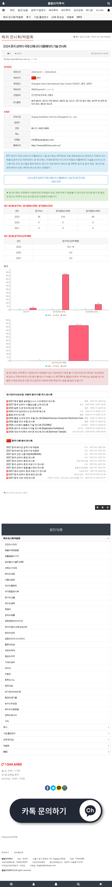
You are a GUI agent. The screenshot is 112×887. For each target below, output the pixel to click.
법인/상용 (23, 10)
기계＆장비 (10, 662)
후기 (28, 17)
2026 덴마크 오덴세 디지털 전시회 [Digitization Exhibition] (35, 428)
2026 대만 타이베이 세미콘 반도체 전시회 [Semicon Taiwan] (36, 431)
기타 (7, 721)
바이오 (8, 668)
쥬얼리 (8, 609)
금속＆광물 (10, 615)
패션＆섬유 (10, 632)
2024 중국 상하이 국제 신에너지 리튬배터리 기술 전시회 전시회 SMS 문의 (56, 180)
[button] (97, 507)
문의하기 (5, 852)
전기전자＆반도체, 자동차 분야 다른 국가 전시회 (29, 394)
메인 (12, 10)
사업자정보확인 (38, 862)
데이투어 (66, 10)
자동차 (25, 493)
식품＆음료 (10, 579)
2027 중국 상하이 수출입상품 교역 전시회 (27, 404)
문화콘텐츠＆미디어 (14, 621)
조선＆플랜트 (11, 585)
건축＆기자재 (11, 568)
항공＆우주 (10, 656)
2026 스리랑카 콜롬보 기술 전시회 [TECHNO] (28, 425)
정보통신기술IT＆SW (14, 562)
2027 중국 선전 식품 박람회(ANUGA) (23, 454)
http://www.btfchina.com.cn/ (20, 59)
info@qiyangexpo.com (42, 140)
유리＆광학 (10, 603)
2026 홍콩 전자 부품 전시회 (20, 421)
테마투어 (53, 10)
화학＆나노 (10, 680)
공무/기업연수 (38, 10)
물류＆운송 (10, 644)
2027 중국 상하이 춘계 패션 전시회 (24, 474)
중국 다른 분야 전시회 (22, 440)
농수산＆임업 (11, 703)
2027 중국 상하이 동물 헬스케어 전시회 (25, 467)
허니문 (89, 10)
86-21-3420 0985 (40, 128)
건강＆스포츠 (11, 544)
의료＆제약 (10, 650)
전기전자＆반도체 (13, 493)
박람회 (70, 17)
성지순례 (78, 10)
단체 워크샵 (58, 17)
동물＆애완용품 (12, 550)
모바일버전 (18, 852)
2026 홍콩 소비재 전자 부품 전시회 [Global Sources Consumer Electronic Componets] (48, 418)
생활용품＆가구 (12, 556)
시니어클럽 (102, 10)
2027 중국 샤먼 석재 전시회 (20, 478)
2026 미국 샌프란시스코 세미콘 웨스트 (26, 411)
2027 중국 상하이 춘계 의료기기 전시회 (25, 464)
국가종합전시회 (12, 591)
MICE (79, 17)
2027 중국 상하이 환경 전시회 (20, 457)
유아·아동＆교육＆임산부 (16, 627)
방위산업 (9, 685)
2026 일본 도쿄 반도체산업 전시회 (23, 408)
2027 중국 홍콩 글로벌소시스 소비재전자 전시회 (30, 401)
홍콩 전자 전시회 (15, 414)
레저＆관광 (10, 574)
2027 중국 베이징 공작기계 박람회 (22, 447)
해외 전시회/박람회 (13, 17)
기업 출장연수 (41, 17)
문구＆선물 (10, 597)
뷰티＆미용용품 (12, 709)
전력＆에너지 (11, 715)
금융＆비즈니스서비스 (15, 638)
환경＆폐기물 (11, 697)
